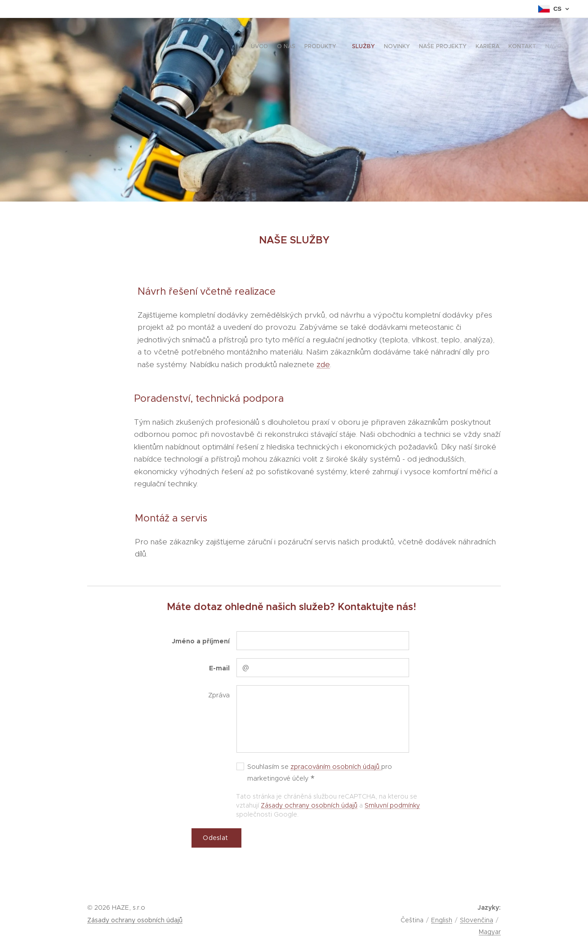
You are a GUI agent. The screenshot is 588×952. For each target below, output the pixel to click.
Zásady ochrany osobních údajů (309, 805)
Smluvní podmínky (392, 805)
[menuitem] (492, 47)
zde (323, 364)
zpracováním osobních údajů (335, 767)
